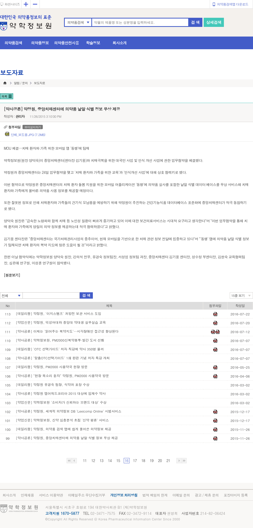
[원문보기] (12, 275)
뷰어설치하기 (32, 127)
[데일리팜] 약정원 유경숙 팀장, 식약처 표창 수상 (53, 384)
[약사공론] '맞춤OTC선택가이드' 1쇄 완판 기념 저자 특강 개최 (63, 358)
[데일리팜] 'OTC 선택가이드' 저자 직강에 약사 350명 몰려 (60, 349)
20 (160, 460)
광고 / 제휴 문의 (207, 495)
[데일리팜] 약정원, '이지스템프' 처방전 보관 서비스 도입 (58, 313)
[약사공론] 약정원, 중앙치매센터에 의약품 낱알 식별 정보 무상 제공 (67, 438)
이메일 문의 (181, 495)
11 (85, 460)
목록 (4, 96)
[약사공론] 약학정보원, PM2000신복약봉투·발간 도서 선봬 (60, 340)
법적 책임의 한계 (154, 495)
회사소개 (120, 42)
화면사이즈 (12, 4)
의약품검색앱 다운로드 (232, 4)
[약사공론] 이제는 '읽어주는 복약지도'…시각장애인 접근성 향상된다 (67, 331)
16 (126, 460)
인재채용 (27, 495)
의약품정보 (40, 42)
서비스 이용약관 (51, 495)
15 (118, 460)
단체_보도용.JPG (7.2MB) (28, 134)
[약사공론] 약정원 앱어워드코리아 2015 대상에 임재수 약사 (61, 393)
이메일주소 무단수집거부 (86, 495)
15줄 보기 (238, 295)
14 (110, 460)
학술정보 (93, 42)
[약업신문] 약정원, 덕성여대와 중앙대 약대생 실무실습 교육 (61, 322)
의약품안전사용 (66, 42)
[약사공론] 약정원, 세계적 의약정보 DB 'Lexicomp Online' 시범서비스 (68, 411)
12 (93, 460)
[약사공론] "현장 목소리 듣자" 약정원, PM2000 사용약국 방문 (62, 375)
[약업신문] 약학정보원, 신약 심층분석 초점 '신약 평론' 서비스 (62, 420)
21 (168, 460)
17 (135, 460)
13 (101, 460)
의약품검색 (75, 22)
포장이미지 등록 (236, 495)
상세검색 (213, 22)
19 (151, 460)
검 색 (195, 22)
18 (143, 460)
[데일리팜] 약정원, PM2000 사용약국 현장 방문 (52, 367)
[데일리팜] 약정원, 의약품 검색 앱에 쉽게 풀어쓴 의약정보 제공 (64, 429)
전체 (5, 295)
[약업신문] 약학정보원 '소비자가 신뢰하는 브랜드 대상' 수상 (61, 402)
